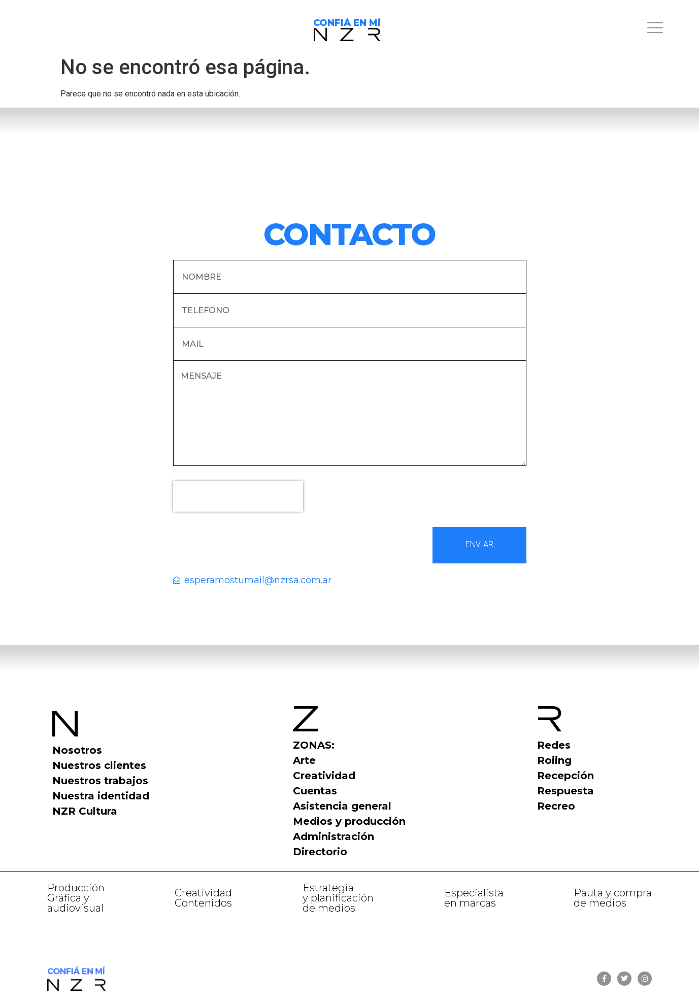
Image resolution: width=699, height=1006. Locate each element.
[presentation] (238, 496)
